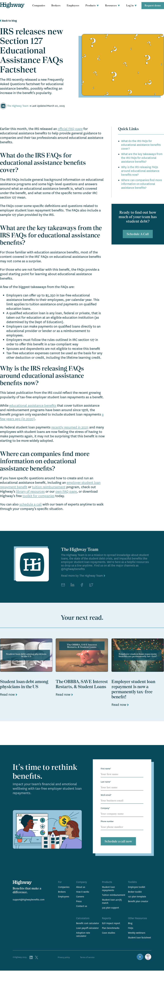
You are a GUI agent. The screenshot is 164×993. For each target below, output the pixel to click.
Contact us (81, 906)
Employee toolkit (136, 887)
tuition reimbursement (49, 487)
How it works (82, 891)
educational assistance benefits (32, 405)
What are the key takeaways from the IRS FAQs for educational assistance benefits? (141, 158)
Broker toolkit (135, 891)
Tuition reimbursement (113, 895)
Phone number (107, 821)
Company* (105, 808)
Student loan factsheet (139, 937)
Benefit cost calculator (87, 923)
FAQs (130, 928)
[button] (92, 5)
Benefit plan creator (138, 901)
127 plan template (137, 896)
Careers (80, 896)
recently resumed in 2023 (70, 427)
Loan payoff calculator (87, 928)
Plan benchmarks (110, 928)
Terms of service (87, 957)
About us (80, 887)
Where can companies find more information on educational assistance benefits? (141, 184)
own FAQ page (66, 491)
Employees (73, 5)
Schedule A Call (138, 234)
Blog (130, 923)
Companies (38, 5)
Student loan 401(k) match (112, 901)
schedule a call (30, 504)
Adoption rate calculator (83, 934)
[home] (12, 5)
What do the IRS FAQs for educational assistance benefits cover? (141, 145)
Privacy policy (64, 957)
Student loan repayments (108, 889)
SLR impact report (111, 923)
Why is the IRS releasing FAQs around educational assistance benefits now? (140, 171)
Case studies (108, 932)
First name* (106, 768)
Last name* (106, 782)
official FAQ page (70, 129)
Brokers (55, 5)
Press (79, 901)
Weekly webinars (136, 932)
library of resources (30, 491)
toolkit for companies (39, 496)
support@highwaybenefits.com (28, 899)
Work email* (106, 795)
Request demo (153, 5)
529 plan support (110, 907)
